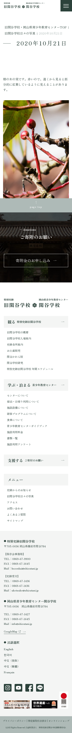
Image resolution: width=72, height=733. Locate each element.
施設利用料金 (15, 432)
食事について (15, 420)
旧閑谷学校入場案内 (19, 338)
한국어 (8, 655)
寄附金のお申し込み (33, 260)
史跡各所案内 (15, 344)
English (8, 649)
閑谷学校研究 (15, 363)
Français (9, 672)
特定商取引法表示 (37, 720)
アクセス (12, 502)
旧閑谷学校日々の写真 (20, 496)
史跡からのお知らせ (19, 490)
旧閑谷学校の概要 (17, 332)
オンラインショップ (59, 720)
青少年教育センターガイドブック (27, 426)
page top (36, 207)
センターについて (17, 395)
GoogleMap (10, 631)
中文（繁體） (12, 666)
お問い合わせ (15, 508)
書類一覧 (12, 438)
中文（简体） (12, 660)
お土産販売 (13, 350)
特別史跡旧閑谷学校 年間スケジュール (30, 369)
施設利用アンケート (19, 444)
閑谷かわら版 (15, 357)
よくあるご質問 (16, 514)
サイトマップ (15, 521)
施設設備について (17, 408)
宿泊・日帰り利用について (23, 401)
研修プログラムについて (21, 414)
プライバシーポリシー (14, 720)
